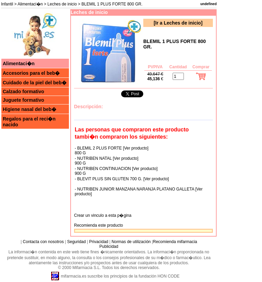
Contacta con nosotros (43, 241)
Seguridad (76, 241)
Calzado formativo (23, 91)
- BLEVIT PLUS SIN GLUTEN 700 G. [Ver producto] (122, 179)
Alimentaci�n (30, 4)
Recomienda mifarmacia (175, 241)
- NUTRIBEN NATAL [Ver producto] (107, 158)
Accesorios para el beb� (31, 73)
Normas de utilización (131, 241)
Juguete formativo (23, 100)
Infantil (7, 4)
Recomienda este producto (98, 225)
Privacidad (98, 241)
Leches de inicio (62, 4)
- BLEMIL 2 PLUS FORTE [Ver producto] (111, 148)
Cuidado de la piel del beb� (35, 82)
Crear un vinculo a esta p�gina (102, 215)
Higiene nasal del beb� (29, 109)
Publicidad (108, 246)
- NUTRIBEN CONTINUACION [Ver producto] (116, 168)
